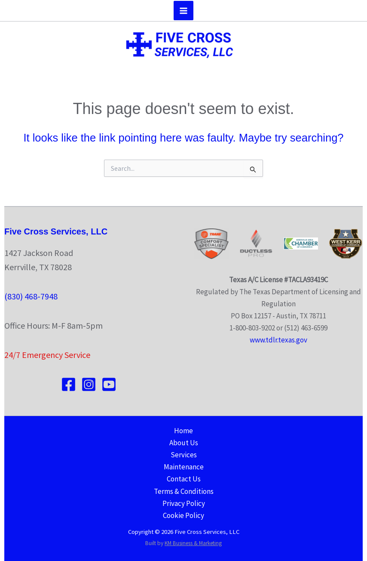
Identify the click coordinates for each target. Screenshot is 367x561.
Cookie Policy (183, 515)
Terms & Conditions (184, 491)
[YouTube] (108, 384)
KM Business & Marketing (193, 543)
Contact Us (184, 479)
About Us (183, 442)
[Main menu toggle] (183, 11)
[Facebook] (68, 384)
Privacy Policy (183, 503)
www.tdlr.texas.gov (278, 340)
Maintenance (184, 467)
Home (183, 430)
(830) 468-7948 (31, 296)
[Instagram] (88, 384)
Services (184, 454)
